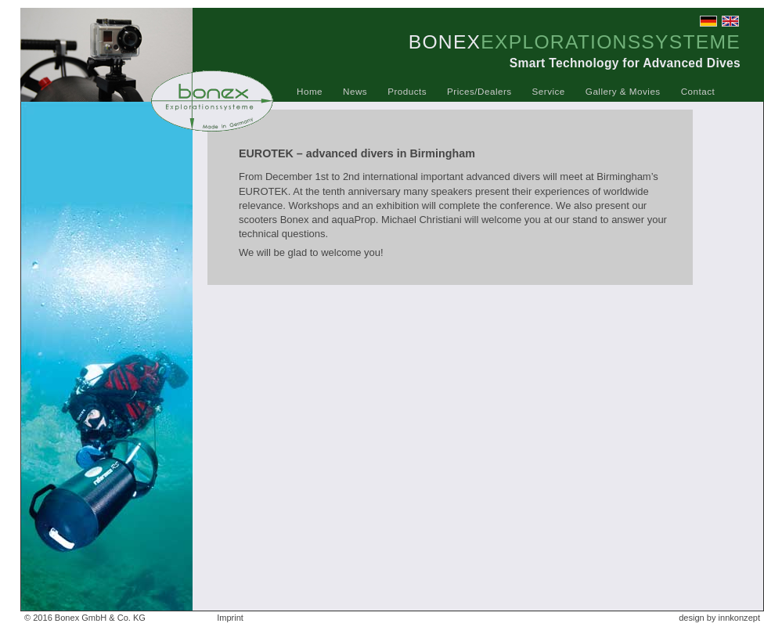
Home (310, 91)
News (355, 91)
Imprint (230, 617)
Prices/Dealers (479, 91)
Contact (698, 91)
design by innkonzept (719, 617)
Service (548, 91)
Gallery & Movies (623, 91)
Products (407, 91)
